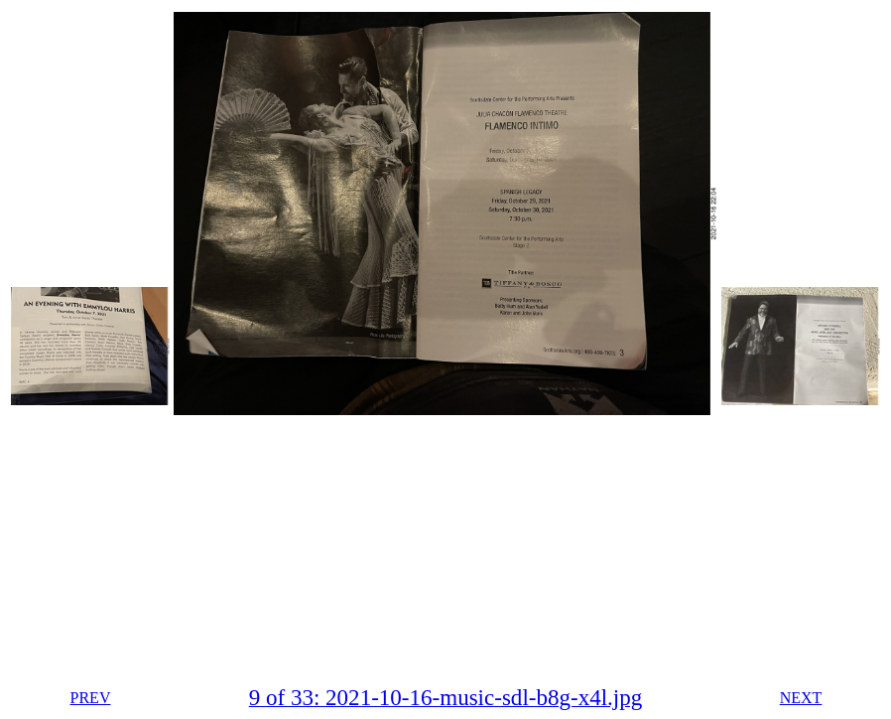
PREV (90, 697)
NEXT (801, 697)
